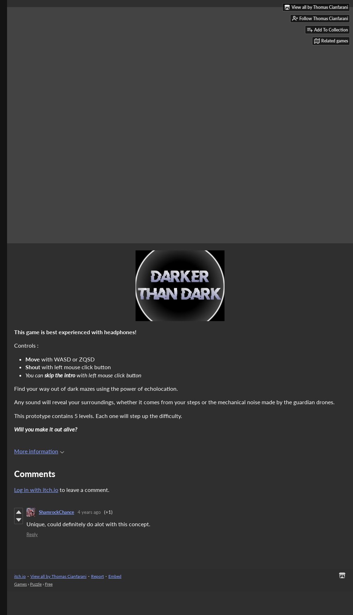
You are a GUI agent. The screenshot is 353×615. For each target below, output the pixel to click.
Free (49, 584)
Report (97, 576)
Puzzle (36, 584)
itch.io (20, 576)
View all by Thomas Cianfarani (58, 576)
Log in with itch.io (36, 489)
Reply (32, 534)
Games (20, 584)
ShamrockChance (56, 512)
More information (39, 451)
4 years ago (89, 512)
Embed (114, 576)
